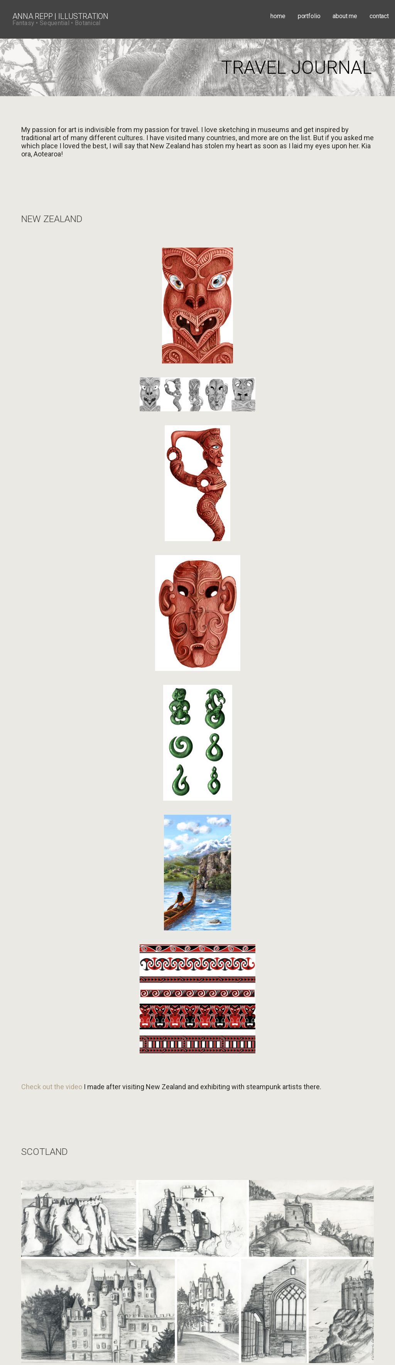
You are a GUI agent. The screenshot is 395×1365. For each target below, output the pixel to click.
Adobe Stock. (188, 1290)
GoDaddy (286, 1345)
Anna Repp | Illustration (60, 16)
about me (345, 16)
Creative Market (136, 1290)
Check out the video (51, 523)
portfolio (309, 16)
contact (379, 16)
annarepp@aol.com (45, 1215)
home (277, 16)
